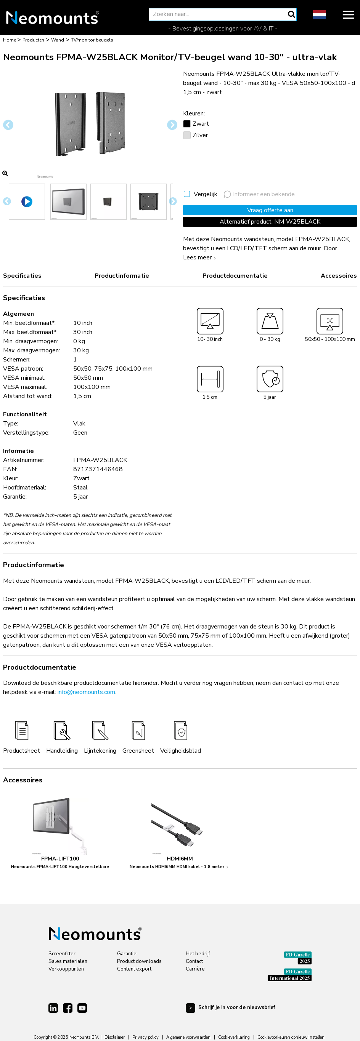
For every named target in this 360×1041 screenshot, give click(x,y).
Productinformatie (122, 276)
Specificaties (22, 276)
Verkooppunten (66, 969)
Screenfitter (62, 953)
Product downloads (139, 961)
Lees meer (200, 257)
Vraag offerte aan (270, 210)
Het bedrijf (198, 953)
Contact (194, 961)
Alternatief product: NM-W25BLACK (270, 221)
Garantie (127, 953)
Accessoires (339, 276)
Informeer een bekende (259, 194)
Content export (134, 969)
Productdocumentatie (235, 276)
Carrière (195, 969)
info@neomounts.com (86, 692)
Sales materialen (67, 961)
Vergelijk (205, 194)
